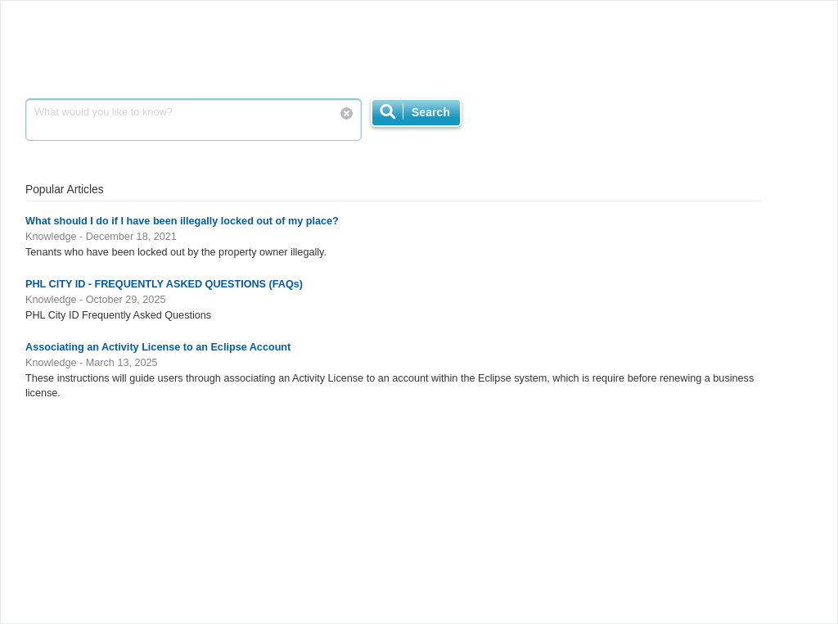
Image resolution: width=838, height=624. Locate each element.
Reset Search (346, 113)
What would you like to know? (193, 119)
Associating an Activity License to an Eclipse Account (158, 347)
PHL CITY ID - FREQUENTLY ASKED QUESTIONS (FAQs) (164, 284)
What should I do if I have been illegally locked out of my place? (182, 221)
